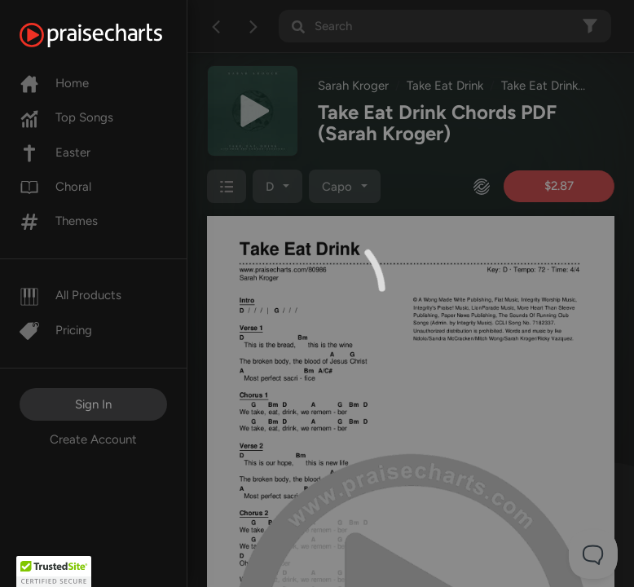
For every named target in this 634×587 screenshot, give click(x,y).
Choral (55, 186)
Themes (59, 221)
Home (54, 83)
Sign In (93, 404)
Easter (55, 152)
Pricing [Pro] (56, 330)
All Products (70, 295)
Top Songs (66, 117)
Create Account (93, 439)
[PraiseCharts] (111, 35)
